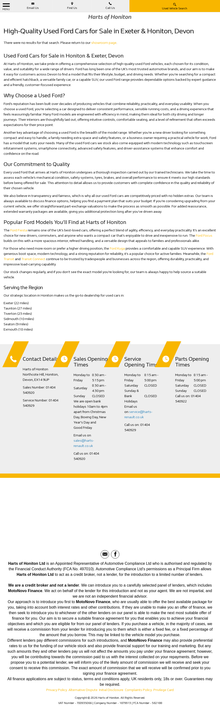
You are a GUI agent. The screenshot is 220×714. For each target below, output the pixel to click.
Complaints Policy (138, 690)
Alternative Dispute (83, 690)
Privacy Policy (56, 690)
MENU (6, 6)
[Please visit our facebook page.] (115, 554)
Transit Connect (33, 259)
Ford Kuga (117, 248)
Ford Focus (204, 236)
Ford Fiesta (18, 230)
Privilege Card (163, 690)
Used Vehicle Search (174, 6)
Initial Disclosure (111, 690)
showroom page (103, 43)
